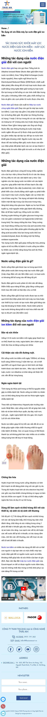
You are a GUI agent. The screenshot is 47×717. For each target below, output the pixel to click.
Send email (23, 698)
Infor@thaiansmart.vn (29, 640)
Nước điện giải (7, 68)
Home (3, 28)
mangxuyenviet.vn (26, 713)
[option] (12, 617)
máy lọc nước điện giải (29, 561)
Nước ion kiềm (7, 547)
